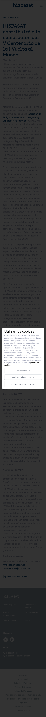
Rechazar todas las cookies (23, 377)
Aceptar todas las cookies (23, 384)
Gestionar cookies (23, 371)
